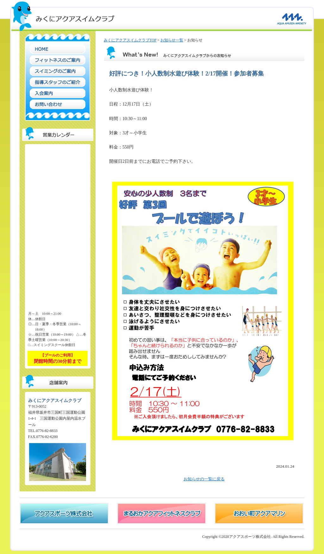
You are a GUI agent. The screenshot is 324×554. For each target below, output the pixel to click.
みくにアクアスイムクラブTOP (130, 40)
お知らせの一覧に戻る (204, 479)
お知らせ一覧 (171, 40)
